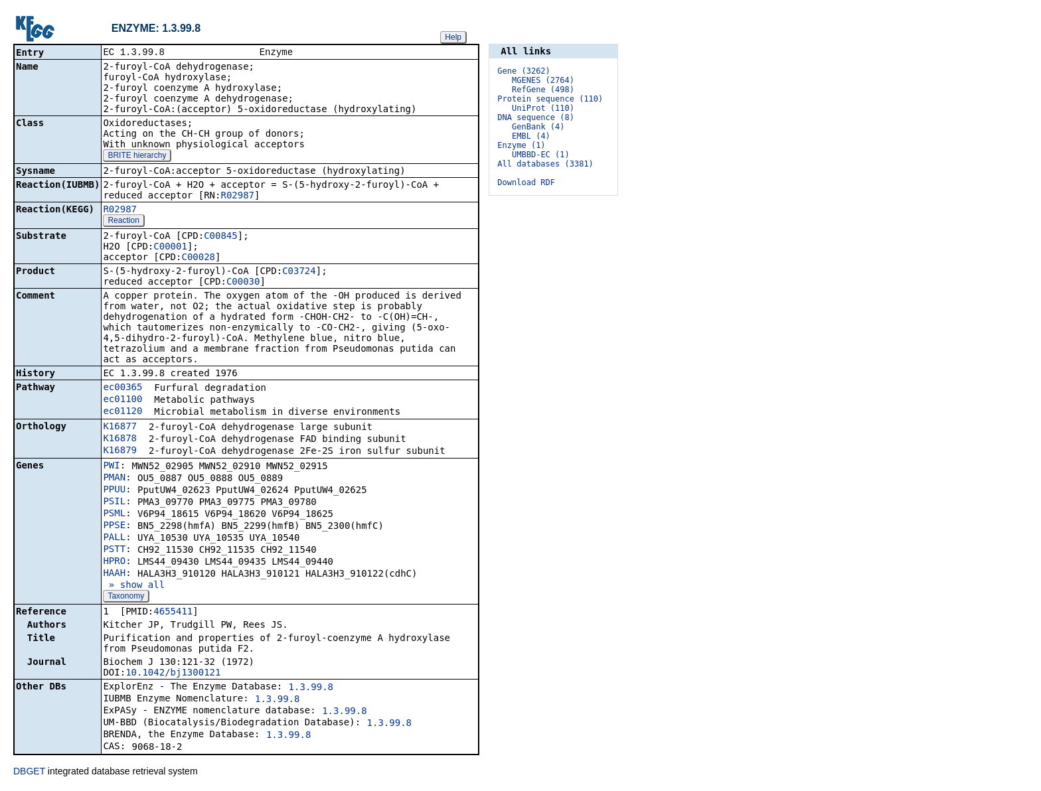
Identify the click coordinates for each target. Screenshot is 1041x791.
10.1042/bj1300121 (172, 673)
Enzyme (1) (521, 145)
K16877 (120, 427)
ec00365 (122, 388)
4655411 (173, 612)
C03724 (299, 272)
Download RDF (526, 182)
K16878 (120, 439)
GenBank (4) (538, 126)
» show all (134, 586)
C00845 (221, 237)
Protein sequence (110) (550, 99)
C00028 (198, 258)
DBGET (29, 772)
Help (453, 37)
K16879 (120, 451)
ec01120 (122, 412)
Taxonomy (126, 597)
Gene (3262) (523, 71)
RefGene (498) (543, 89)
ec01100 (122, 400)
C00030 (243, 282)
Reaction (123, 221)
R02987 (237, 196)
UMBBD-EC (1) (541, 154)
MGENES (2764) (543, 80)
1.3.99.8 (311, 688)
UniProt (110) (543, 108)
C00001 (170, 247)
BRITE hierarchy (137, 156)
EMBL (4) (531, 136)
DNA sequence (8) (535, 117)
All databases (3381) (545, 164)
